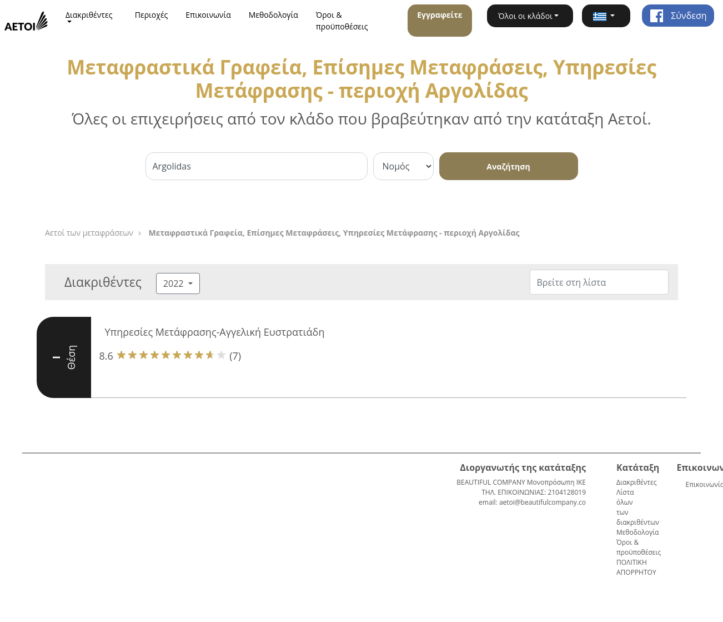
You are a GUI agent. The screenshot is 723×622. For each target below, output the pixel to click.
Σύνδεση (678, 15)
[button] (606, 15)
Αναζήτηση (508, 166)
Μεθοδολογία (273, 14)
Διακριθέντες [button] (89, 14)
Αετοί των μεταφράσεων (89, 232)
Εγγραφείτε (439, 14)
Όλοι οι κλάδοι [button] (525, 16)
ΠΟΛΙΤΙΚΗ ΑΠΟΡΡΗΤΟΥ (636, 567)
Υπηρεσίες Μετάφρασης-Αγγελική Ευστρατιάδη (215, 332)
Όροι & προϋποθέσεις (342, 20)
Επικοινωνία (207, 14)
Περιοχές (151, 14)
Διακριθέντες (636, 482)
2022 (174, 283)
